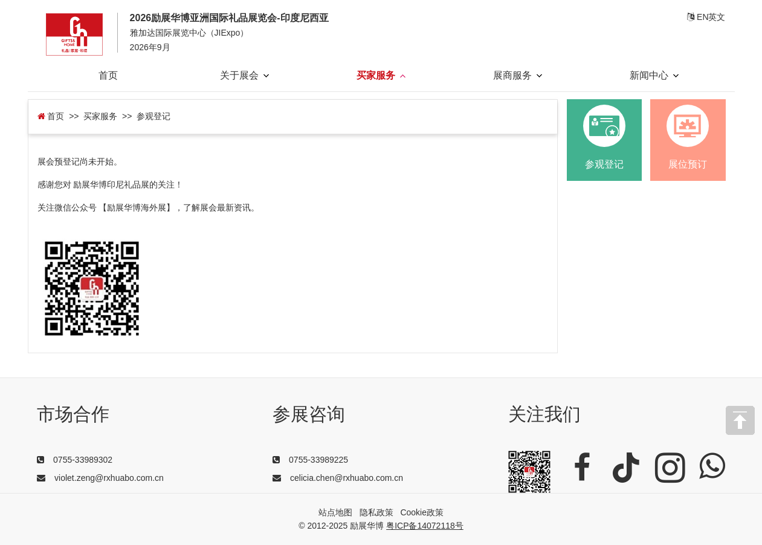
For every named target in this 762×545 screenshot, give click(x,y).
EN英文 (706, 17)
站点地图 (335, 512)
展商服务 (517, 75)
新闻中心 (654, 75)
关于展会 (244, 75)
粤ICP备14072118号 (424, 525)
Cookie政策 (422, 512)
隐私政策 (376, 512)
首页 (108, 75)
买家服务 (381, 75)
